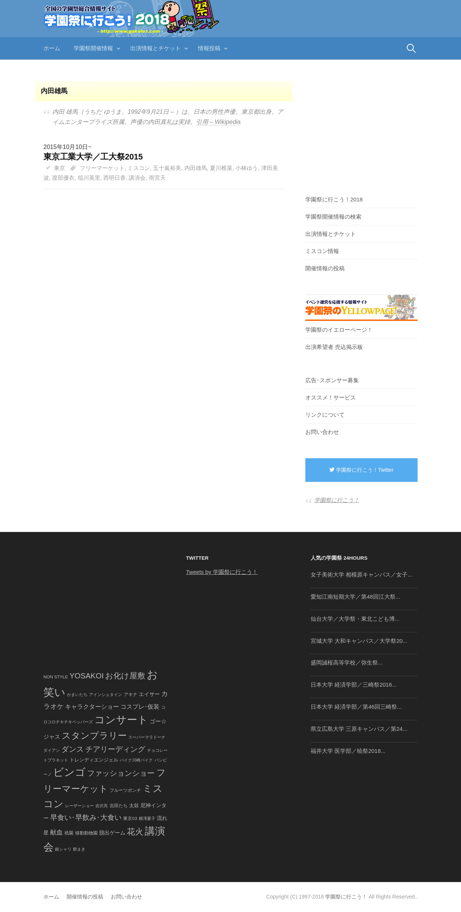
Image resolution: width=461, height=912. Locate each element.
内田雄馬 (195, 168)
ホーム (51, 48)
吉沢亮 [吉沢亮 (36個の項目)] (101, 805)
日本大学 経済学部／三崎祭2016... (354, 684)
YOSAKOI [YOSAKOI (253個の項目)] (87, 676)
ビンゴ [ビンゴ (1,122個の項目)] (69, 772)
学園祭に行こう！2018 (334, 199)
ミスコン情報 (322, 251)
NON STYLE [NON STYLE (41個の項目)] (55, 677)
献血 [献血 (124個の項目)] (56, 832)
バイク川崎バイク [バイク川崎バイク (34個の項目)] (136, 760)
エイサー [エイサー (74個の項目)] (149, 694)
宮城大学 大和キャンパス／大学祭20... (359, 641)
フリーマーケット (102, 168)
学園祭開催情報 (93, 48)
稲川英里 (89, 177)
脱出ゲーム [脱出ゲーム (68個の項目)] (112, 833)
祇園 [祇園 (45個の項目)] (68, 833)
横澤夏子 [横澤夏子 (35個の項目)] (147, 818)
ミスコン (139, 168)
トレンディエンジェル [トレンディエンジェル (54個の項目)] (94, 760)
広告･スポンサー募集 (332, 380)
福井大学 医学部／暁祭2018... (348, 751)
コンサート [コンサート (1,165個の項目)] (121, 720)
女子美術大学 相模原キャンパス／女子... (361, 574)
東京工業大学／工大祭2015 (93, 156)
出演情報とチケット (155, 48)
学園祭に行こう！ (336, 500)
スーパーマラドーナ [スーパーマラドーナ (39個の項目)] (146, 737)
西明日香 (114, 177)
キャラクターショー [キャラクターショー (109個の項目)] (92, 706)
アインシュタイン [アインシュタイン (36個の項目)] (105, 694)
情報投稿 (209, 48)
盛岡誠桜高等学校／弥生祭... (347, 662)
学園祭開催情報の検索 (333, 216)
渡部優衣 (63, 177)
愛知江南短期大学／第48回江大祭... (355, 596)
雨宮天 (157, 177)
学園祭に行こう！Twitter (361, 470)
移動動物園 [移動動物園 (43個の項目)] (86, 832)
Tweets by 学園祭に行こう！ (222, 572)
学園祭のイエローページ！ (339, 329)
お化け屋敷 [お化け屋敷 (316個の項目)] (125, 675)
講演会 (137, 177)
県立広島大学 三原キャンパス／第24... (359, 729)
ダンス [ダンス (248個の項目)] (72, 749)
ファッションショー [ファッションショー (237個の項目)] (121, 773)
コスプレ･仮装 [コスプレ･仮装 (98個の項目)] (139, 706)
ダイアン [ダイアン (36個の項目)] (51, 750)
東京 (59, 168)
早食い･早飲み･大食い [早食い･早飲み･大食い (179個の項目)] (86, 817)
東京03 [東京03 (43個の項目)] (130, 818)
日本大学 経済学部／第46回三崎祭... (356, 706)
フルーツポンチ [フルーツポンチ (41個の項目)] (125, 790)
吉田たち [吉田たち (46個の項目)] (119, 805)
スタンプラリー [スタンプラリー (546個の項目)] (94, 735)
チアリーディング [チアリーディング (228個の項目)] (115, 749)
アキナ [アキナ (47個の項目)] (130, 694)
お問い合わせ (322, 432)
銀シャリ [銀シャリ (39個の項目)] (63, 849)
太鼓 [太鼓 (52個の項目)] (134, 805)
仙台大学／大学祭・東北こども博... (355, 618)
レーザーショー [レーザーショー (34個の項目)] (79, 805)
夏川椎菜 (221, 168)
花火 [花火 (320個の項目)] (135, 831)
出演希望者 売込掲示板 (334, 347)
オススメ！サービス (330, 397)
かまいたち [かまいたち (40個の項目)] (77, 694)
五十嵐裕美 (167, 168)
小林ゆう (246, 168)
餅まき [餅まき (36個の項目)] (79, 849)
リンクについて (325, 414)
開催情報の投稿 (325, 268)
